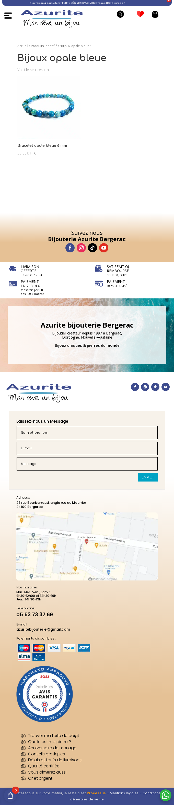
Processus (96, 793)
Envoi (148, 477)
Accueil (22, 45)
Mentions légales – (126, 793)
